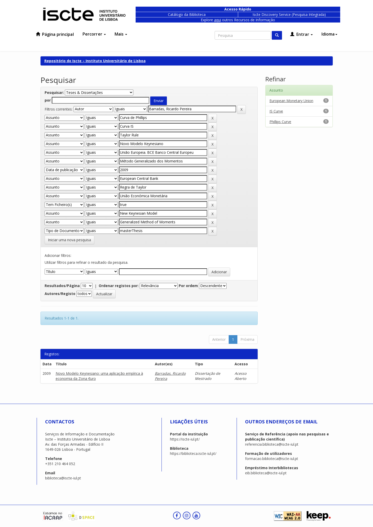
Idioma (329, 34)
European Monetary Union (291, 100)
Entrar (301, 34)
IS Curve (276, 111)
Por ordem (188, 285)
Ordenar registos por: (119, 285)
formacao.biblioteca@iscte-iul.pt (271, 458)
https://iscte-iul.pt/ (185, 439)
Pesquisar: (54, 92)
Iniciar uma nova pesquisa (69, 239)
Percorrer (94, 34)
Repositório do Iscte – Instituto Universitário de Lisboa (95, 60)
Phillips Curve (280, 121)
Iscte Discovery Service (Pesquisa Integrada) (289, 14)
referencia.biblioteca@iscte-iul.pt (271, 444)
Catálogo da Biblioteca (187, 14)
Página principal (55, 34)
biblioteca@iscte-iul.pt (63, 478)
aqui (217, 19)
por (48, 100)
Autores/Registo (60, 293)
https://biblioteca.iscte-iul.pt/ (193, 453)
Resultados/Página (62, 285)
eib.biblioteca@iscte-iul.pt (266, 472)
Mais (121, 34)
